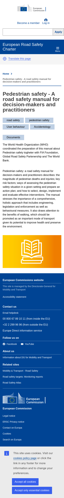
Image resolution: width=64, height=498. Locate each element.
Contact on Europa (12, 427)
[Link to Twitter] (27, 344)
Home (6, 73)
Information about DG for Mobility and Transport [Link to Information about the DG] (27, 357)
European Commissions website (23, 280)
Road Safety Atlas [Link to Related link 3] (12, 382)
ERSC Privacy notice (13, 421)
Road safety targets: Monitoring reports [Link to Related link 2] (23, 376)
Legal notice (9, 416)
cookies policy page (25, 458)
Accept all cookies (25, 481)
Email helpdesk (10, 313)
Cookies (7, 433)
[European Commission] (33, 8)
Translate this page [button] (19, 58)
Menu (57, 49)
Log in (46, 21)
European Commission (17, 408)
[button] (5, 59)
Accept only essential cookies (32, 490)
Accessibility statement (14, 297)
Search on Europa (12, 439)
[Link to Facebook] (10, 344)
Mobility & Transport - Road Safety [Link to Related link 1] (20, 370)
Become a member (28, 23)
